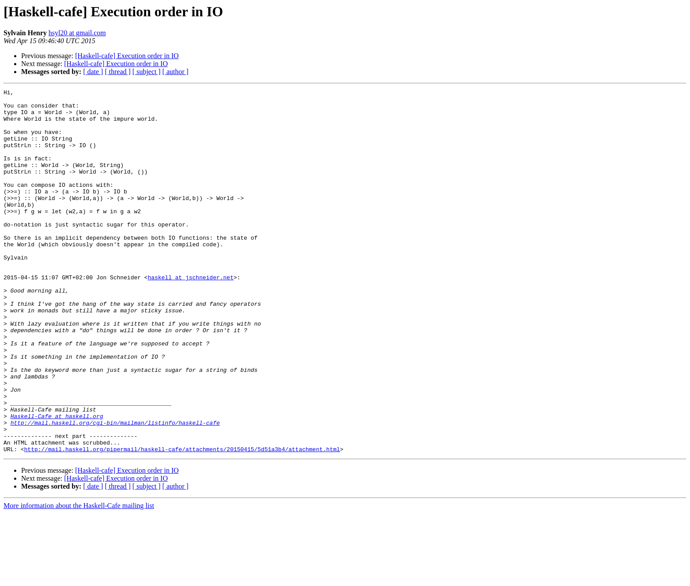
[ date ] (93, 71)
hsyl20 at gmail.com (77, 33)
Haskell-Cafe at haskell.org (57, 482)
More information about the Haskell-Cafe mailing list (79, 578)
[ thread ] (118, 71)
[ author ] (175, 71)
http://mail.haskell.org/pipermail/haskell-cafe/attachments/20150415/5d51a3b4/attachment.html (182, 522)
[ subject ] (146, 71)
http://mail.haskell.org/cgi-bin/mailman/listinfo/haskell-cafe (115, 490)
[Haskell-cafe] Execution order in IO (127, 55)
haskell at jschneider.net (191, 315)
